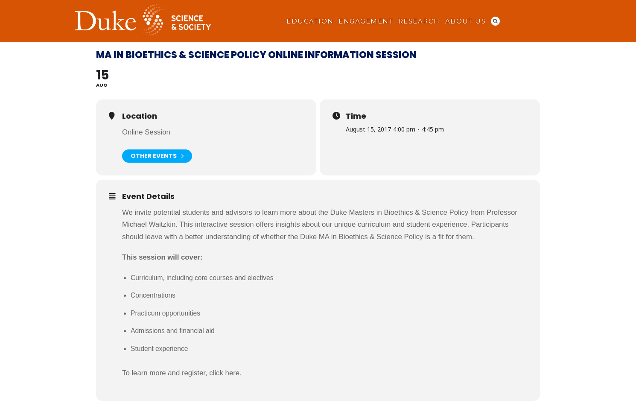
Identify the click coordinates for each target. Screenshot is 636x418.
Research (419, 21)
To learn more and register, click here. (182, 373)
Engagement (365, 21)
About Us (465, 21)
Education (309, 21)
